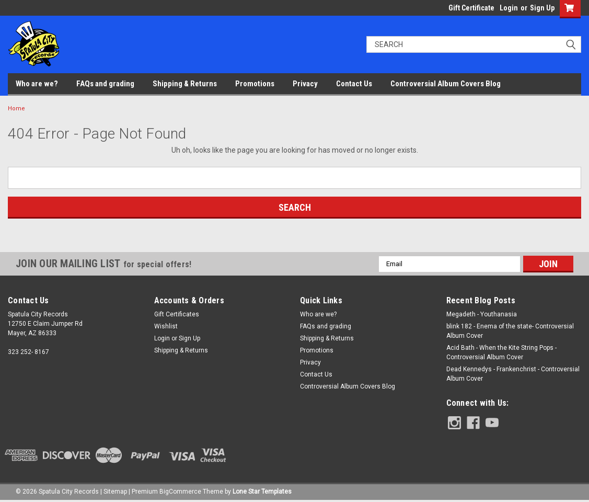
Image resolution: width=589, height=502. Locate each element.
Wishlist (166, 326)
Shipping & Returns (185, 83)
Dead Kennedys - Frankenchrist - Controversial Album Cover (513, 374)
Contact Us (354, 83)
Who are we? (37, 83)
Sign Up (542, 8)
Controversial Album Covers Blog (445, 83)
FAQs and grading (105, 83)
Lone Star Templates (262, 491)
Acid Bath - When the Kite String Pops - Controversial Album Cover (501, 352)
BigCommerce (180, 491)
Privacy (305, 83)
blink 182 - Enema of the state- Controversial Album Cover (510, 331)
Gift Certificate (471, 8)
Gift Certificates (176, 314)
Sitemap (115, 491)
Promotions (254, 83)
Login (509, 8)
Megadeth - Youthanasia (481, 314)
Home (16, 108)
